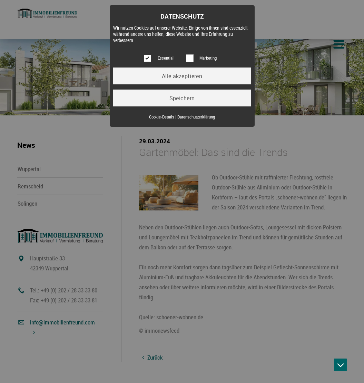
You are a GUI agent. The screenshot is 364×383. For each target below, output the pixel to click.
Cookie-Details (161, 117)
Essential (166, 58)
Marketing (208, 58)
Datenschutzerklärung (196, 117)
